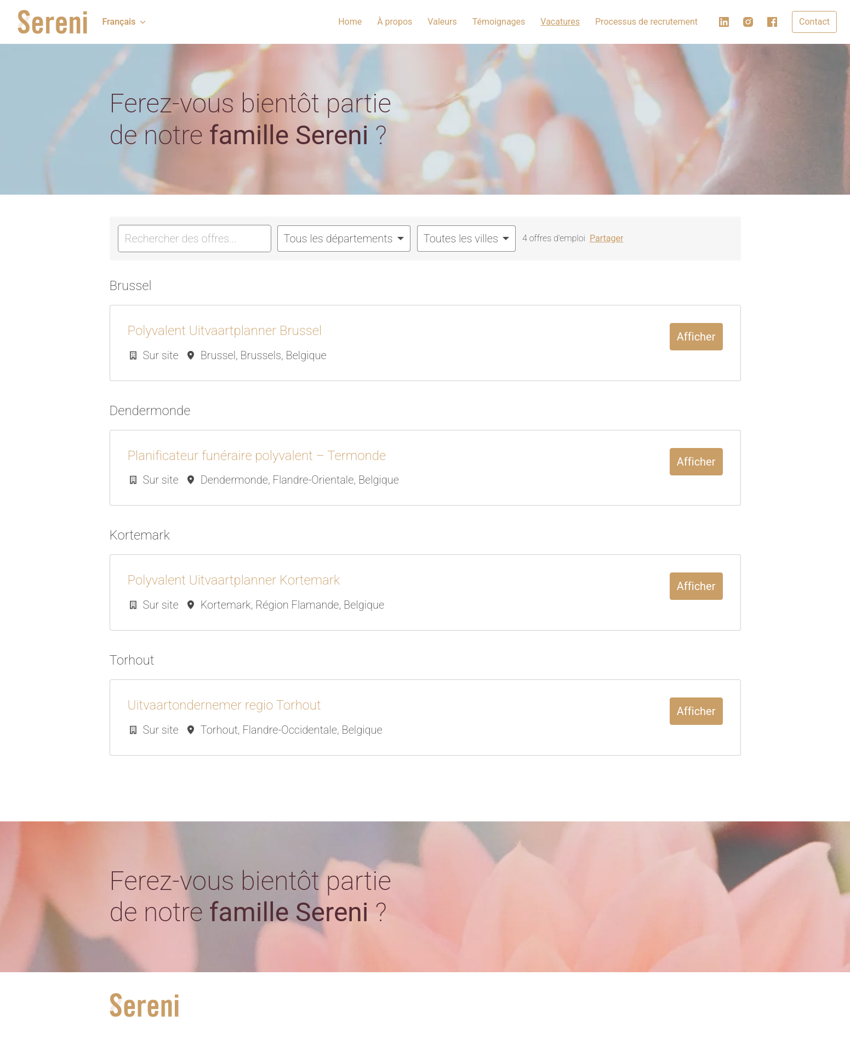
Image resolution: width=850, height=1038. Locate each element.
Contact (814, 21)
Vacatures (560, 21)
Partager (606, 238)
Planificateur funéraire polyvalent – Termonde (257, 455)
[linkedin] (724, 22)
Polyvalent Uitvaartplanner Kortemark (234, 580)
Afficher (696, 336)
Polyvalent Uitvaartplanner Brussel (225, 330)
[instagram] (748, 22)
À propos (394, 21)
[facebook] (772, 22)
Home (350, 21)
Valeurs (442, 21)
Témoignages (499, 21)
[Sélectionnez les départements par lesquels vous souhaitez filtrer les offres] (343, 238)
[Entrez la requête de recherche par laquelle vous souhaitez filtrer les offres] (194, 238)
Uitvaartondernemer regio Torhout (224, 705)
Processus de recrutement (646, 21)
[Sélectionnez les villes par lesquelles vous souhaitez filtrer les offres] (466, 238)
